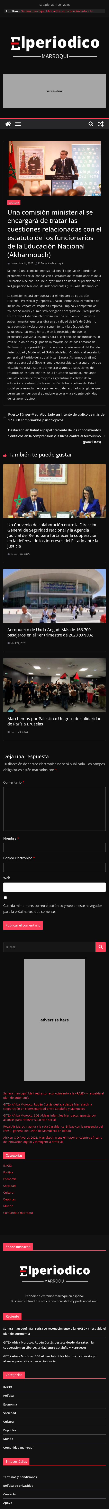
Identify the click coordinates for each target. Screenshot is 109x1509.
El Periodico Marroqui (50, 263)
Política (8, 1172)
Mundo (8, 1206)
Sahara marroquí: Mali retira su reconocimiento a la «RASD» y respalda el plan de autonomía (56, 13)
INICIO (7, 1165)
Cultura (8, 1192)
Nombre (11, 838)
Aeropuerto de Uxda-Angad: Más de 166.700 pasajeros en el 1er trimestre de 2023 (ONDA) (50, 632)
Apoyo (7, 1503)
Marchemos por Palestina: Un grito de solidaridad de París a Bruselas (54, 721)
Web (6, 878)
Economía (10, 1179)
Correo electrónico (19, 858)
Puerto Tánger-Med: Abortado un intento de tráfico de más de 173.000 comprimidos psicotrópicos (54, 417)
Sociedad (14, 202)
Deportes (9, 1199)
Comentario (13, 782)
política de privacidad (18, 1486)
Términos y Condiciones (20, 1477)
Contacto (9, 1494)
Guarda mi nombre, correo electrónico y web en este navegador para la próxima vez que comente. (52, 908)
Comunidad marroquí (18, 1213)
